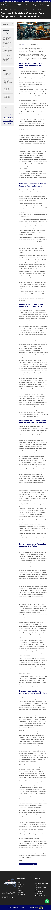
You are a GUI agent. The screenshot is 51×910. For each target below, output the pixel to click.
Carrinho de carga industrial (10, 117)
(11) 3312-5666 (25, 1)
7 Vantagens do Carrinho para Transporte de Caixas (7, 96)
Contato (42, 5)
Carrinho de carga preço (9, 120)
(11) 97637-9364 (34, 1)
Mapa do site (21, 894)
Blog (34, 5)
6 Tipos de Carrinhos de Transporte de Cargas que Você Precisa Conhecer (8, 89)
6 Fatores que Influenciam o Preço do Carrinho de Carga (8, 81)
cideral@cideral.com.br (44, 1)
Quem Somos (19, 4)
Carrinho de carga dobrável (10, 114)
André (23, 44)
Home (13, 5)
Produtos (27, 5)
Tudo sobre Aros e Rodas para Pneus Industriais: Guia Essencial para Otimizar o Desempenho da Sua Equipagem (7, 39)
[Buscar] (13, 24)
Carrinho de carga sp (8, 123)
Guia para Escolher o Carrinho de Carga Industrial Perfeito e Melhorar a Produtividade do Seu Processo (7, 59)
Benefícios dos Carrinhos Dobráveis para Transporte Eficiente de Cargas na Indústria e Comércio (7, 49)
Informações (21, 892)
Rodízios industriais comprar (28, 864)
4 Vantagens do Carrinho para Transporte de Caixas (7, 75)
